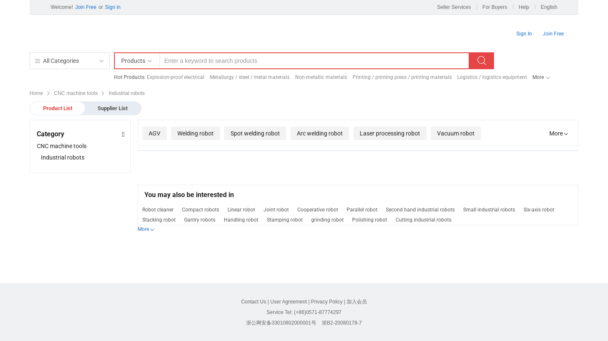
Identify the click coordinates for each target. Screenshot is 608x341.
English (549, 7)
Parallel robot (362, 210)
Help (524, 7)
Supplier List (113, 108)
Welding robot (195, 133)
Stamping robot (285, 220)
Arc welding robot (320, 133)
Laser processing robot (390, 133)
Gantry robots (199, 220)
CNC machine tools (62, 146)
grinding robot (327, 220)
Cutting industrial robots (423, 220)
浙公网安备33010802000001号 (281, 323)
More (538, 77)
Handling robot (241, 220)
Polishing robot (369, 220)
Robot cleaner (158, 210)
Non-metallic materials (321, 77)
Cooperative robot (317, 210)
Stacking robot (159, 220)
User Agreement (288, 302)
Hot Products (129, 77)
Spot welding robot (255, 133)
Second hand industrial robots (420, 210)
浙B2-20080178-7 (342, 323)
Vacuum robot (456, 133)
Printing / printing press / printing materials (402, 77)
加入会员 (357, 302)
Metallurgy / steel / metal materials (250, 77)
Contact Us (253, 302)
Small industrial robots (489, 210)
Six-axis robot (539, 210)
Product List (57, 108)
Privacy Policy (327, 302)
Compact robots (200, 210)
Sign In (524, 34)
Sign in (113, 7)
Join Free (85, 7)
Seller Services (454, 7)
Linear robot (241, 210)
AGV (154, 133)
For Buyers (495, 7)
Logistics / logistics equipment (492, 77)
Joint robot (276, 210)
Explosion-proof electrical (175, 77)
